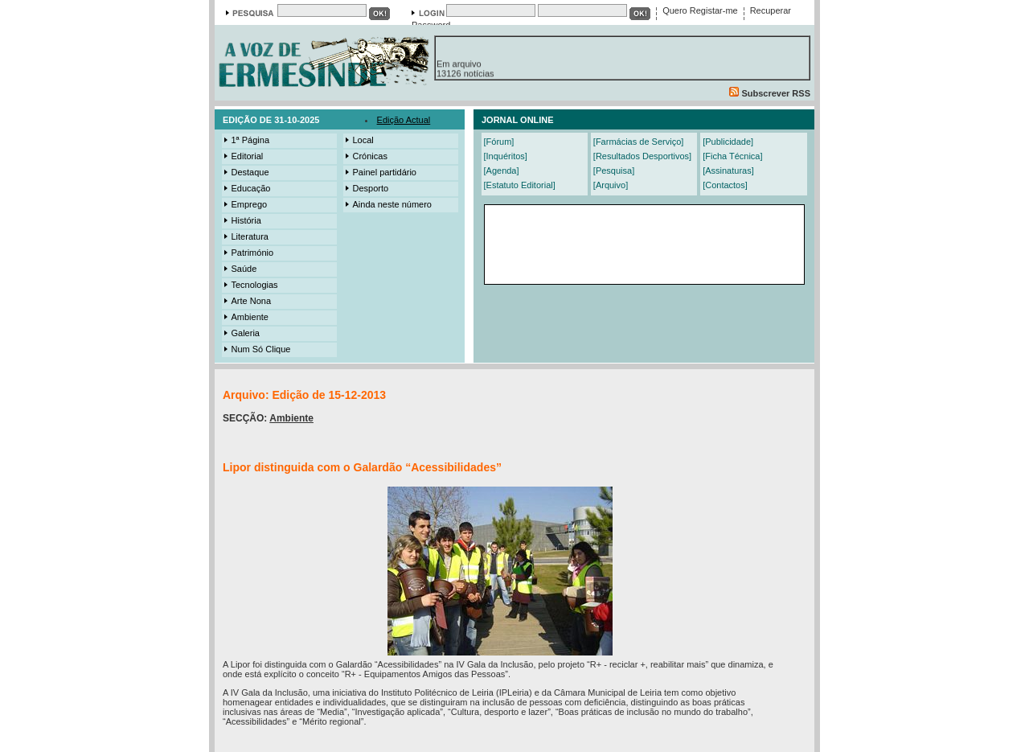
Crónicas (365, 156)
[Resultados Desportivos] (642, 156)
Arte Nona (247, 301)
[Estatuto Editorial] (519, 185)
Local (358, 140)
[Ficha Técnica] (732, 156)
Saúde (239, 268)
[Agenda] (501, 170)
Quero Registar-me (700, 10)
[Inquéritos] (505, 156)
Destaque (245, 172)
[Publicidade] (728, 141)
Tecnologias (250, 285)
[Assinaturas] (728, 170)
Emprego (245, 204)
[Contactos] (725, 185)
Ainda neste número (387, 204)
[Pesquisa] (613, 170)
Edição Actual (404, 120)
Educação (246, 188)
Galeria (241, 333)
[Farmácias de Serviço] (638, 141)
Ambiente (245, 317)
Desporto (366, 188)
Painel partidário (380, 172)
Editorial (243, 156)
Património (248, 252)
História (241, 220)
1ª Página (246, 140)
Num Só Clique (256, 349)
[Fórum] (499, 141)
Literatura (245, 236)
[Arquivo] (610, 185)
